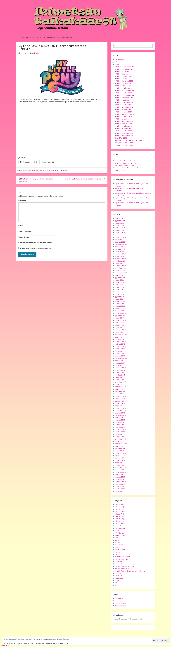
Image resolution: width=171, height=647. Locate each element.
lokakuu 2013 (120, 474)
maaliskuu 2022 (120, 292)
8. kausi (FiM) (119, 521)
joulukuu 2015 (120, 413)
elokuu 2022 (119, 280)
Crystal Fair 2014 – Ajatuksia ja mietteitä (130, 140)
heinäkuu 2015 (120, 425)
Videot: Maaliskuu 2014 (124, 100)
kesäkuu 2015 (120, 427)
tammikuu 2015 (120, 439)
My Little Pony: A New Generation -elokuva (34, 171)
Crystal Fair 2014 (121, 138)
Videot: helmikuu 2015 (124, 121)
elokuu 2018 (119, 339)
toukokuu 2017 (120, 372)
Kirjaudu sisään (120, 598)
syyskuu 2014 (120, 448)
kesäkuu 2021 (120, 301)
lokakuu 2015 (120, 417)
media (117, 554)
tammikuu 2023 (120, 268)
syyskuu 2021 (120, 297)
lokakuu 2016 (120, 389)
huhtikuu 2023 (120, 261)
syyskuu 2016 (120, 391)
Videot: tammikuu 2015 (124, 119)
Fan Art (117, 540)
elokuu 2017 (119, 365)
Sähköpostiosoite (25, 231)
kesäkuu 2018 (120, 344)
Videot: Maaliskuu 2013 (124, 71)
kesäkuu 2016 (120, 399)
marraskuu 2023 (121, 244)
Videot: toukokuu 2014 (124, 102)
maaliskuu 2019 (120, 327)
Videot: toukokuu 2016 (124, 133)
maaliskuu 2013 (120, 491)
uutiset (51, 171)
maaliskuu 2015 (120, 434)
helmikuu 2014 (120, 465)
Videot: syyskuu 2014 (124, 112)
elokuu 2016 (119, 394)
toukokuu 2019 (120, 325)
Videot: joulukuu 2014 (124, 116)
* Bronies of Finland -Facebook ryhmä (127, 168)
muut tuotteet (120, 564)
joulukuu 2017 (120, 356)
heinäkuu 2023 (120, 254)
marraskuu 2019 (121, 313)
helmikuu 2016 (120, 408)
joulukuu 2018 (120, 332)
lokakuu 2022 (120, 275)
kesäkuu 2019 (120, 323)
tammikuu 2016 (120, 410)
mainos (117, 552)
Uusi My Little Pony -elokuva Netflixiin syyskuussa (85, 179)
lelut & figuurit (120, 549)
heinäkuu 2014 (120, 453)
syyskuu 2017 (120, 363)
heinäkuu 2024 (120, 225)
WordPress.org (120, 606)
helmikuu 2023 (120, 266)
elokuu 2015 (119, 422)
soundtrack (119, 578)
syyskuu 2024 (120, 221)
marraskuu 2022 (121, 273)
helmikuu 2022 (120, 294)
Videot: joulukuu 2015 (124, 131)
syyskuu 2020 (120, 306)
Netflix (65, 171)
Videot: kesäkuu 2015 (124, 126)
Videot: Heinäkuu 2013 (124, 81)
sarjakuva (118, 576)
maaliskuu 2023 (120, 263)
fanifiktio (118, 542)
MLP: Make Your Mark (122, 557)
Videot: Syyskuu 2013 (124, 86)
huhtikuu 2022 (120, 289)
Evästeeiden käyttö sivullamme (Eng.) (57, 643)
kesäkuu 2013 (120, 484)
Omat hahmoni (120, 60)
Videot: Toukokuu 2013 (124, 76)
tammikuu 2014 (120, 467)
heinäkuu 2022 (120, 282)
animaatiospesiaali (122, 526)
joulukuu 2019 (120, 311)
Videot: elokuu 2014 (123, 109)
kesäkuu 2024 (120, 228)
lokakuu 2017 (120, 361)
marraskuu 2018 (121, 334)
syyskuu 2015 (120, 420)
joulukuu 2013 (120, 470)
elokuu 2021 (119, 299)
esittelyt (117, 538)
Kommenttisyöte (121, 603)
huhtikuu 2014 (120, 460)
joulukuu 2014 (120, 441)
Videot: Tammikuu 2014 (125, 95)
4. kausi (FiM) (119, 511)
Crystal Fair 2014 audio (124, 145)
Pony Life (118, 573)
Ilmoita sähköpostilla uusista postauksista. (35, 248)
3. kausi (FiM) (119, 509)
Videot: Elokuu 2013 (123, 83)
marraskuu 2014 (121, 444)
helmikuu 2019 (120, 330)
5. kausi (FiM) (119, 514)
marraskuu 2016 (121, 387)
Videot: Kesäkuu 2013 (124, 78)
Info (116, 62)
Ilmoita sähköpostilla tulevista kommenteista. (36, 243)
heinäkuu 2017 (120, 368)
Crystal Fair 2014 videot (124, 143)
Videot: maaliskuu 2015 (125, 124)
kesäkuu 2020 (120, 308)
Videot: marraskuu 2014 (125, 114)
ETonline (22, 99)
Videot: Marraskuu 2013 (125, 90)
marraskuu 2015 (121, 415)
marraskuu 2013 (121, 472)
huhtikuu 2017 (120, 375)
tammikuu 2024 (120, 240)
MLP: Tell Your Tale (121, 559)
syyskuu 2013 (120, 477)
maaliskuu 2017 (120, 377)
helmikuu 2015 (120, 436)
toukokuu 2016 (120, 401)
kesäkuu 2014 (120, 455)
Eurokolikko (35, 53)
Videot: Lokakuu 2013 (124, 88)
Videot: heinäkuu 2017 (124, 135)
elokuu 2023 (119, 251)
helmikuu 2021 (120, 304)
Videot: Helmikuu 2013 (124, 69)
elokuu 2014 (119, 451)
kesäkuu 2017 (120, 370)
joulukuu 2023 (120, 242)
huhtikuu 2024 (120, 232)
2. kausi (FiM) (119, 507)
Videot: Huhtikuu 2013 (124, 74)
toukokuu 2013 (120, 486)
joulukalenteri (120, 545)
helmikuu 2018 (120, 353)
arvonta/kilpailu (120, 528)
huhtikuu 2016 (120, 403)
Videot (117, 64)
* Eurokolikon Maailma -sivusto (124, 165)
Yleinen (57, 171)
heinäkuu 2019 (120, 320)
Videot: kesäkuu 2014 (124, 105)
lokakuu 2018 (120, 337)
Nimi (20, 226)
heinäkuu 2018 (120, 342)
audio (117, 531)
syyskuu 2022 (120, 277)
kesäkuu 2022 (120, 285)
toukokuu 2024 (120, 230)
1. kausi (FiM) (119, 504)
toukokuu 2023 (120, 259)
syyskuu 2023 (120, 249)
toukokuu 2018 (120, 346)
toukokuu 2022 (120, 287)
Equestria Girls (120, 535)
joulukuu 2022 (120, 270)
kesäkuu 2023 (120, 256)
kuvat (117, 547)
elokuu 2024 (119, 223)
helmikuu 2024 (120, 237)
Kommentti (22, 201)
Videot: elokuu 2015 (123, 128)
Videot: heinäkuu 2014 (124, 107)
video (117, 583)
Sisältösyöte (119, 601)
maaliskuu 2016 (120, 406)
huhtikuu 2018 (120, 349)
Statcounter (4, 646)
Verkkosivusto (23, 237)
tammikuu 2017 (120, 382)
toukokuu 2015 (120, 429)
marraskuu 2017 (121, 358)
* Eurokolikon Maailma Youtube (124, 161)
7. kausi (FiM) (119, 519)
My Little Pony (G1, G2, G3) (124, 566)
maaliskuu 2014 (120, 463)
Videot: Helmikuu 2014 (124, 98)
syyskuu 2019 (120, 315)
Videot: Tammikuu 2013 (125, 67)
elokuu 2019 (119, 318)
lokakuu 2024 (120, 218)
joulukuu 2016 (120, 384)
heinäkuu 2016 (120, 396)
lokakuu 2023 (120, 247)
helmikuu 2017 (120, 379)
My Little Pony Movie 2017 (124, 568)
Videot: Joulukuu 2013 (124, 93)
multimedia (119, 561)
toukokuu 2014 (120, 458)
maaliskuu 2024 (120, 235)
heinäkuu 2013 (120, 482)
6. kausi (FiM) (119, 516)
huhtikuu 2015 (120, 432)
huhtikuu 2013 (120, 489)
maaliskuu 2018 (120, 351)
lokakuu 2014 (120, 446)
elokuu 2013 (119, 479)
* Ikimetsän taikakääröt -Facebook (125, 163)
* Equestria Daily (119, 170)
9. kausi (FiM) (119, 523)
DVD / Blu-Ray (119, 533)
